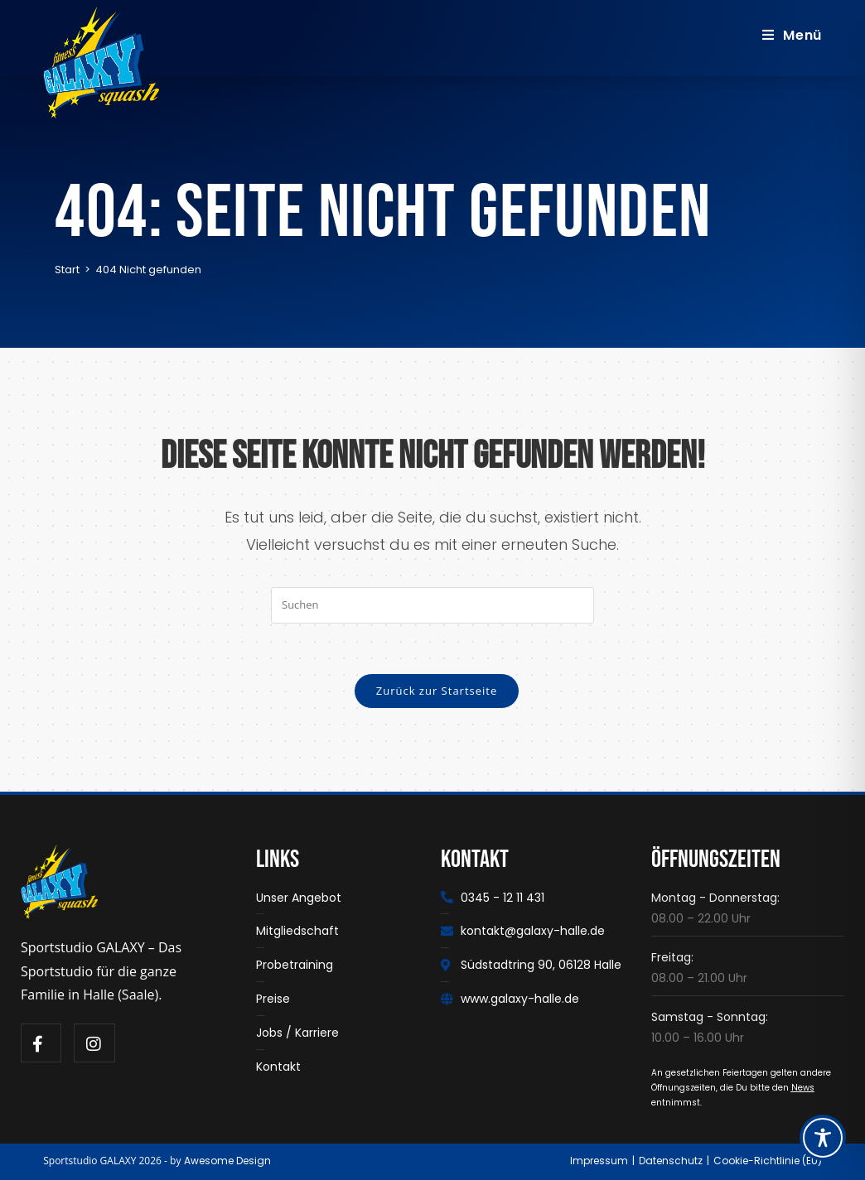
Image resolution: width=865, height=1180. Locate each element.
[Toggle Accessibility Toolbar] (822, 1137)
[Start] (67, 269)
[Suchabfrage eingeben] (432, 605)
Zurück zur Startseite (437, 690)
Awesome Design (227, 1161)
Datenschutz (671, 1161)
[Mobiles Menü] (792, 35)
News (802, 1087)
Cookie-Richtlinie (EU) (767, 1161)
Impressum (599, 1161)
